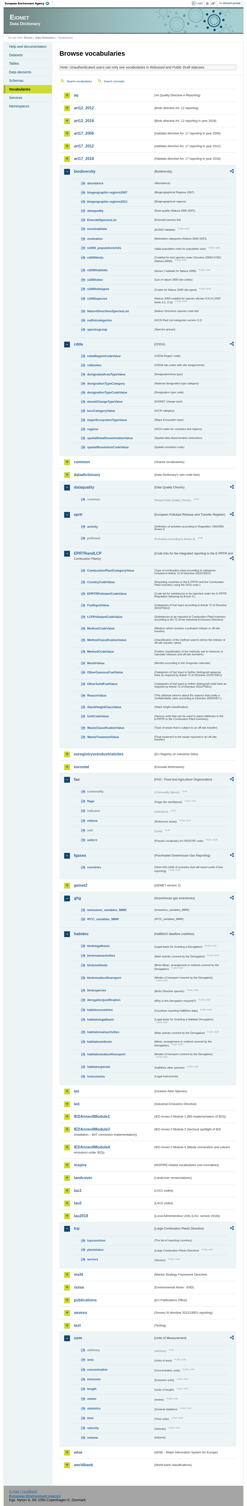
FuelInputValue (98, 605)
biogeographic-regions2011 (107, 201)
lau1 (78, 1190)
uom (78, 1338)
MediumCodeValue (101, 628)
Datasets (16, 55)
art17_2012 (84, 146)
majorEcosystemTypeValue (107, 420)
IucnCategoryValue (101, 411)
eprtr (78, 514)
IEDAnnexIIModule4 (92, 1147)
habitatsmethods (99, 1041)
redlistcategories (99, 320)
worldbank (83, 1465)
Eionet (28, 37)
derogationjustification (103, 1000)
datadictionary (87, 475)
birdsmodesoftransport (104, 978)
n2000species (97, 298)
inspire (80, 1165)
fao (77, 779)
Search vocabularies (79, 81)
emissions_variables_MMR (106, 910)
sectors (92, 1259)
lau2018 (81, 1216)
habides (81, 934)
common (82, 462)
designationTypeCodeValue (107, 392)
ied (76, 1104)
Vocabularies (19, 89)
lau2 (78, 1203)
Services (15, 98)
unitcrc (92, 840)
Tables (14, 63)
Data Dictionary (45, 37)
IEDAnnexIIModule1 (92, 1116)
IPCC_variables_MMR (103, 919)
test (77, 1325)
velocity (93, 1428)
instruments (96, 1076)
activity (92, 526)
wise (78, 1452)
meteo (91, 1399)
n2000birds (95, 257)
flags (90, 801)
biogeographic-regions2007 (107, 192)
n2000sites (95, 280)
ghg (77, 898)
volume (92, 1437)
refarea (92, 820)
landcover (83, 1178)
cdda (78, 344)
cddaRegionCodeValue (104, 356)
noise (79, 1287)
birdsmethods (97, 965)
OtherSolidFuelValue (102, 684)
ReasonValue (96, 695)
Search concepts (114, 81)
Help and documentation (28, 46)
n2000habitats (97, 270)
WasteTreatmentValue (103, 737)
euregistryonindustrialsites (98, 754)
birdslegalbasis (98, 946)
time (90, 1418)
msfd (78, 1274)
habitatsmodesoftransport (106, 1054)
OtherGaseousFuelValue (105, 672)
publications (85, 1300)
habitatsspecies (98, 1067)
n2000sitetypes (98, 289)
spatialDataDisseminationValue (110, 438)
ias (76, 1091)
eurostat (81, 767)
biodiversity (85, 171)
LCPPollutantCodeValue (104, 617)
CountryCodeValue (101, 582)
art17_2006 (84, 133)
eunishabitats (97, 229)
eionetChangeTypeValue (105, 401)
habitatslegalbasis (100, 1019)
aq (76, 95)
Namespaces (19, 106)
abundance (95, 183)
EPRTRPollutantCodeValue (107, 593)
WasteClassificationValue (105, 728)
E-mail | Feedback (23, 1491)
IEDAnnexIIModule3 (92, 1129)
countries (94, 867)
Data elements (20, 72)
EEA (28, 3)
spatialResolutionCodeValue (108, 447)
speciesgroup (97, 329)
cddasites (94, 365)
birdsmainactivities (101, 955)
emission (93, 1379)
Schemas (16, 81)
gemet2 (80, 885)
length (91, 1389)
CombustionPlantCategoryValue (110, 570)
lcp (76, 1228)
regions (92, 429)
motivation (95, 239)
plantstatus (95, 1249)
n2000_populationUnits (104, 248)
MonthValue (95, 663)
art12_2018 (84, 121)
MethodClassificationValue (106, 640)
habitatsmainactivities (103, 1032)
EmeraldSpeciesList (102, 220)
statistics (93, 1408)
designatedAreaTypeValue (106, 374)
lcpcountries (96, 1240)
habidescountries (100, 1010)
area (90, 1359)
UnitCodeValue (98, 716)
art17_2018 (84, 159)
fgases (80, 855)
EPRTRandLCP (88, 553)
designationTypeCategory (106, 383)
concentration (97, 1369)
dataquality (95, 211)
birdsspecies (96, 990)
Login (199, 3)
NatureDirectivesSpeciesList (108, 311)
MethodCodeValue (100, 651)
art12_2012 (84, 108)
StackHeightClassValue (104, 707)
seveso (80, 1313)
